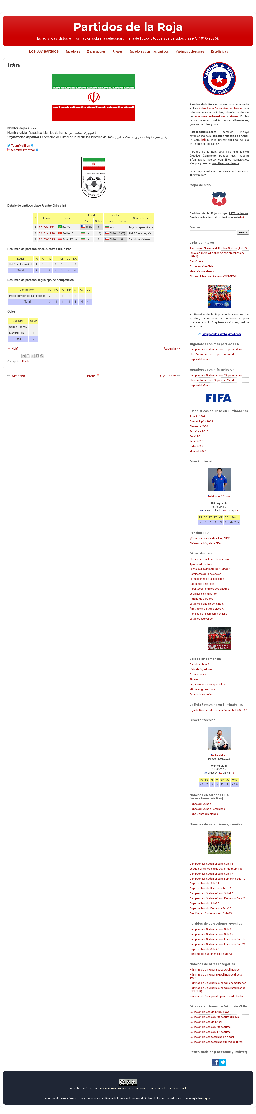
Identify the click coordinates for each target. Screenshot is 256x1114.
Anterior (16, 376)
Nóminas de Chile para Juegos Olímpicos (215, 969)
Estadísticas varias (201, 618)
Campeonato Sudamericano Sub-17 (211, 873)
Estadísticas (219, 51)
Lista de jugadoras (201, 669)
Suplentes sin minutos (203, 593)
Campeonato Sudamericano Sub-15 (211, 863)
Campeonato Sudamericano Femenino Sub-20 (218, 898)
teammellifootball (23, 150)
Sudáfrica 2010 (199, 431)
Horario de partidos (201, 598)
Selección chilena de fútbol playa (209, 1012)
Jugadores (72, 51)
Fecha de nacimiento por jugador (209, 568)
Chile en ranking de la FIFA (205, 543)
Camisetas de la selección (205, 573)
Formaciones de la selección (207, 578)
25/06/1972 (47, 227)
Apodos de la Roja (201, 564)
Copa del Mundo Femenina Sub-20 (211, 908)
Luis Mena (221, 755)
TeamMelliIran (20, 145)
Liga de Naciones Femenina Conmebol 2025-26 (218, 710)
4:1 (236, 510)
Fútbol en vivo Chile (201, 266)
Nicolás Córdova (220, 496)
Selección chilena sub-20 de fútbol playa (214, 1016)
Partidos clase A (200, 664)
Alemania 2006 (199, 426)
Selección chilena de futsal (206, 1021)
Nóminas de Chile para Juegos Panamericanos (218, 982)
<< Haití (12, 348)
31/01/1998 (47, 233)
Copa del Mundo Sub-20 (204, 903)
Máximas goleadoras (202, 689)
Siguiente (170, 376)
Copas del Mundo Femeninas (207, 808)
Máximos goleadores (189, 51)
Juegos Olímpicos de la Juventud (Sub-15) (216, 868)
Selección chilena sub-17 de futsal (210, 1031)
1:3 (232, 772)
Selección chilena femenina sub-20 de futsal (216, 1041)
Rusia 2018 (196, 441)
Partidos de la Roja (128, 27)
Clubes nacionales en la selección (210, 559)
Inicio (93, 376)
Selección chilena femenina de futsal (212, 1036)
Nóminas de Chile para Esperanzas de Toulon (217, 996)
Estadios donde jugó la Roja (207, 603)
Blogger (206, 1098)
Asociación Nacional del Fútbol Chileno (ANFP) (218, 248)
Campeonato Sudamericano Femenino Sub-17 (218, 878)
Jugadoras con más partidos (207, 684)
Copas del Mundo (200, 359)
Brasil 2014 (196, 436)
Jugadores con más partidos (149, 51)
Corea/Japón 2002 (201, 421)
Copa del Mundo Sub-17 (204, 883)
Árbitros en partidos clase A (207, 608)
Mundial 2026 (198, 451)
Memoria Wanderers (202, 271)
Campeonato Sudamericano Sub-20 (211, 893)
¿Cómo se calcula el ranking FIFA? (210, 538)
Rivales (118, 51)
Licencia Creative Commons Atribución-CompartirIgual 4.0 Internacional (142, 1088)
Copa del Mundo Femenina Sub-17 (211, 888)
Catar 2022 (196, 446)
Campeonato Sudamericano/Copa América (216, 349)
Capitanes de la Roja (202, 583)
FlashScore (196, 261)
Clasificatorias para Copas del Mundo (212, 354)
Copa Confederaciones (204, 813)
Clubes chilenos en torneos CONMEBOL (214, 276)
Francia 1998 (198, 416)
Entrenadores (96, 51)
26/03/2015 (47, 239)
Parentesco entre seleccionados (209, 588)
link (203, 139)
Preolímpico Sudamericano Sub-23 (211, 913)
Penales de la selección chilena (208, 613)
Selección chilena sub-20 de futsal (210, 1026)
